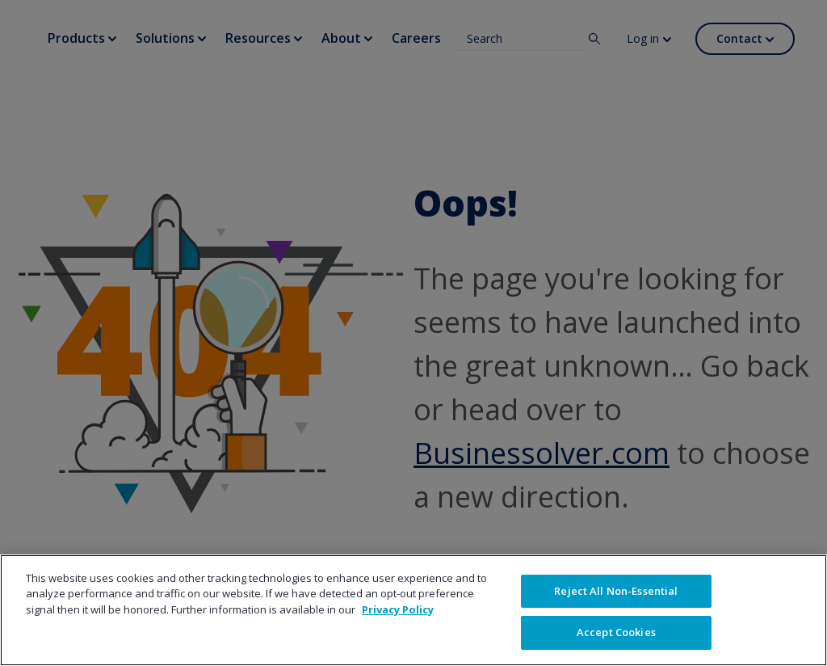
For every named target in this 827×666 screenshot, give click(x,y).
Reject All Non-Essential (616, 591)
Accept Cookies (616, 632)
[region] (413, 610)
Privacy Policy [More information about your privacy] (398, 609)
